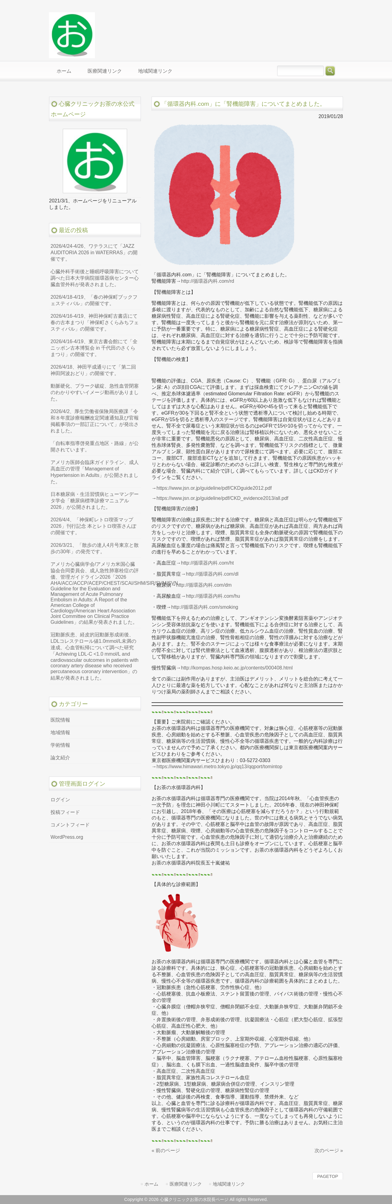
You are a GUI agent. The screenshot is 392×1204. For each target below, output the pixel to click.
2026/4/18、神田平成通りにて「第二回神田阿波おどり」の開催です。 (93, 370)
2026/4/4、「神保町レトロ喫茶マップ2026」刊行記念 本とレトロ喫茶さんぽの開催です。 (93, 526)
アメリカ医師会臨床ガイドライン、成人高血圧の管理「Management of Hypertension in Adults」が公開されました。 (95, 472)
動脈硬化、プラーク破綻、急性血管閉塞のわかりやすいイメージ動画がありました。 (95, 392)
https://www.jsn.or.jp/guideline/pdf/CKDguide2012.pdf (214, 488)
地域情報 (60, 732)
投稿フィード (65, 812)
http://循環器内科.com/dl (212, 574)
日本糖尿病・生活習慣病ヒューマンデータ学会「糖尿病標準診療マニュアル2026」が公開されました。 (95, 501)
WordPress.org (67, 837)
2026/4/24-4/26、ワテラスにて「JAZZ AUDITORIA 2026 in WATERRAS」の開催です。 (94, 252)
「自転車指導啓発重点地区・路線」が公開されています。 (95, 446)
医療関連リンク (186, 1184)
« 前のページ (166, 1150)
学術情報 (60, 745)
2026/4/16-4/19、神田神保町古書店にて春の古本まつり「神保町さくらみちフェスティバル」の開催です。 (95, 322)
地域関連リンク (229, 1184)
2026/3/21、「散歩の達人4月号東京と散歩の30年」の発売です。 (95, 548)
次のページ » (329, 1150)
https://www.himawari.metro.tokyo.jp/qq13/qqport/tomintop (219, 766)
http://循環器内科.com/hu (213, 596)
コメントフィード (70, 824)
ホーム (151, 1184)
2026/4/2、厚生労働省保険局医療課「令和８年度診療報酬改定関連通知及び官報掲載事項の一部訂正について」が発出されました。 (95, 421)
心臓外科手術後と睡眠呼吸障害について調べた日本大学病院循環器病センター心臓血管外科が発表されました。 (95, 278)
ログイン (60, 799)
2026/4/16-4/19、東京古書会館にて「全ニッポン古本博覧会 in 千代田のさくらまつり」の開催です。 (94, 348)
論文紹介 (60, 757)
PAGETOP (327, 1176)
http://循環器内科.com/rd (207, 281)
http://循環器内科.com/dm (204, 585)
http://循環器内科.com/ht (207, 563)
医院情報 (60, 720)
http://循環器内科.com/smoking (204, 607)
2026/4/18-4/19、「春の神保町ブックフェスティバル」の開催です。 (94, 300)
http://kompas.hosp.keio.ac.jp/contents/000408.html (237, 667)
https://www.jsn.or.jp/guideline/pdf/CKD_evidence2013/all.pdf (222, 498)
